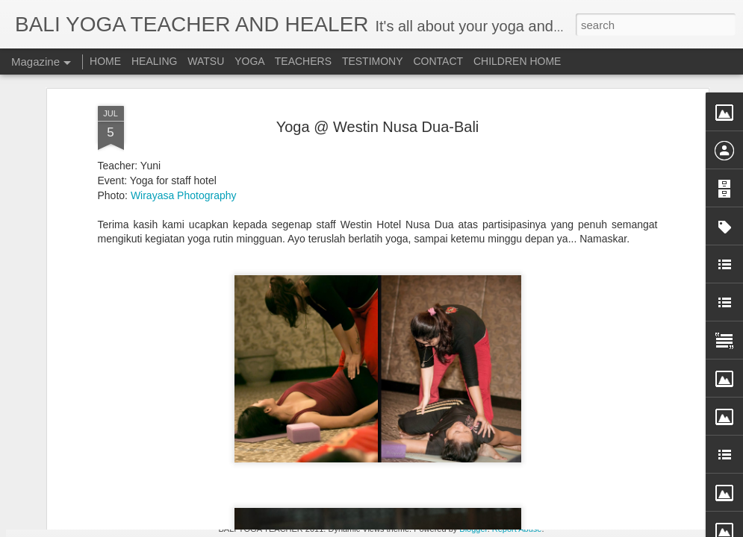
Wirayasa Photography (184, 110)
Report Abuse (517, 528)
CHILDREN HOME (517, 61)
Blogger (473, 528)
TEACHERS (303, 61)
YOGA (250, 61)
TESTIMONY (372, 61)
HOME (105, 61)
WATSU (205, 61)
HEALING (154, 61)
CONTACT (438, 61)
